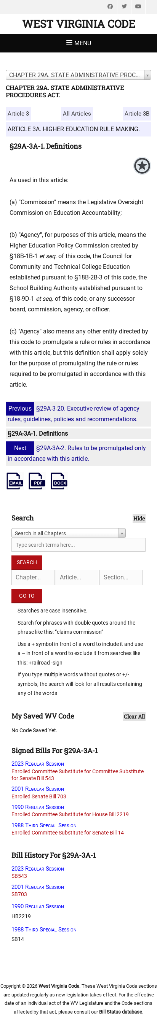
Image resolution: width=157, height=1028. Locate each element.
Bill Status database (120, 1012)
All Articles (77, 113)
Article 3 (18, 113)
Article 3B (137, 113)
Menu (82, 43)
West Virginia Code (78, 24)
